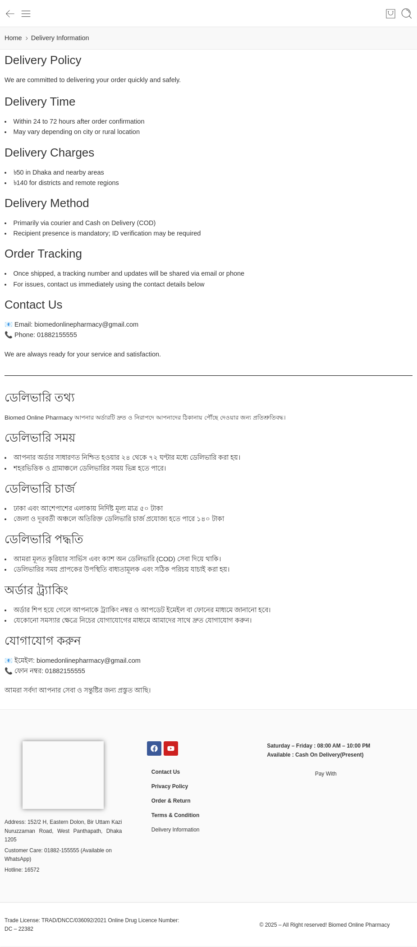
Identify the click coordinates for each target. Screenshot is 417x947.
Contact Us (165, 772)
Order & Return (171, 801)
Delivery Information (175, 830)
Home (13, 38)
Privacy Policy (169, 786)
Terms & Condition (175, 815)
